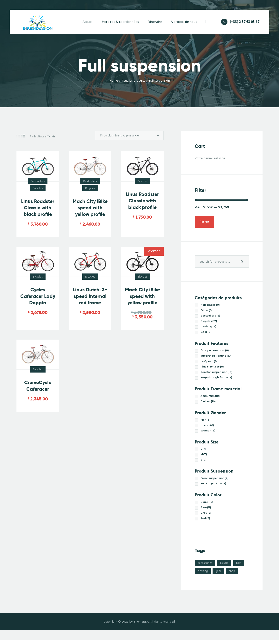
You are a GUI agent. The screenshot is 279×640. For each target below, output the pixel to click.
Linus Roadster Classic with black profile (37, 210)
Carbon (209, 407)
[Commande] (129, 136)
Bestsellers (38, 183)
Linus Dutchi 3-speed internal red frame (90, 308)
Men (206, 425)
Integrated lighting (218, 359)
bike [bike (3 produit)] (238, 573)
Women (209, 437)
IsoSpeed (210, 365)
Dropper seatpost (217, 353)
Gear (207, 334)
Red (206, 528)
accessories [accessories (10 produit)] (205, 573)
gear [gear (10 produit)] (218, 581)
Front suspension (216, 486)
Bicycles (38, 190)
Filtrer (204, 222)
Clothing (209, 328)
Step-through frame (219, 382)
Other (207, 311)
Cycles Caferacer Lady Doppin (37, 305)
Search (242, 261)
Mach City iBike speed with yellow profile (90, 213)
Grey (207, 522)
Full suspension (215, 492)
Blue (207, 516)
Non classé (212, 305)
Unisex (208, 431)
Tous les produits (133, 80)
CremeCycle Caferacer (37, 401)
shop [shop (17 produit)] (232, 581)
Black (208, 511)
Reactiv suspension (219, 376)
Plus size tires (214, 370)
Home (113, 80)
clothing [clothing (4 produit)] (203, 581)
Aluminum (211, 401)
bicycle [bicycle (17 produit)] (224, 573)
